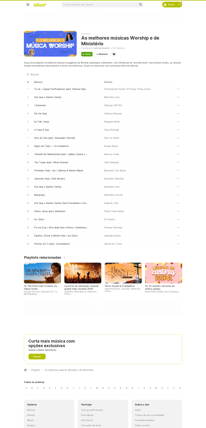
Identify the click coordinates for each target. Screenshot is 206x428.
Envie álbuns (87, 415)
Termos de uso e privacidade (149, 415)
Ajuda (137, 410)
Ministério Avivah (113, 194)
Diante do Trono (113, 243)
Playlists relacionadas (42, 257)
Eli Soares (109, 219)
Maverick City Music (115, 170)
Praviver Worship (113, 227)
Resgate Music (112, 121)
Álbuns (30, 420)
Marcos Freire (111, 154)
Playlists (31, 425)
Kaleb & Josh (111, 203)
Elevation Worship (114, 178)
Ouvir (88, 54)
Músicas (31, 410)
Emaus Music (111, 146)
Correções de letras (91, 425)
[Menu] (28, 4)
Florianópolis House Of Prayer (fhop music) (127, 89)
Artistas (31, 415)
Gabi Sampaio (111, 162)
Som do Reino (111, 137)
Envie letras (87, 420)
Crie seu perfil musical (92, 410)
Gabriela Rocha (112, 235)
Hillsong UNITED (113, 105)
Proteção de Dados (144, 420)
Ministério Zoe (112, 97)
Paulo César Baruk (114, 211)
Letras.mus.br (102, 48)
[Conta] (179, 4)
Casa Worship (111, 129)
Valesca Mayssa (113, 113)
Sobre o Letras (142, 425)
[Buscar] (140, 4)
